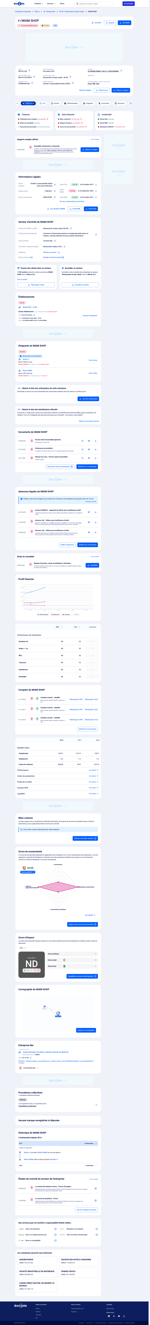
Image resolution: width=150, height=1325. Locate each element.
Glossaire (74, 1311)
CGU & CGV (90, 1323)
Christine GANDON (31, 1061)
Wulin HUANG (43, 1152)
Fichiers (38, 1311)
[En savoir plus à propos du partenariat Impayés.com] (97, 1229)
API (37, 1318)
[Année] (22, 948)
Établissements (71, 103)
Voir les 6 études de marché (86, 1210)
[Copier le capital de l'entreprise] (55, 191)
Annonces (119, 103)
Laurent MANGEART (86, 1061)
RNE (93, 84)
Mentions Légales (129, 1323)
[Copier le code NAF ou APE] (70, 77)
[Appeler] (110, 22)
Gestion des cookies (100, 1323)
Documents (103, 103)
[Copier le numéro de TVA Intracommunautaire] (32, 83)
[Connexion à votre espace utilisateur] (128, 3)
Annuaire (38, 1315)
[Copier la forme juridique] (73, 83)
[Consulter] (89, 441)
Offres (62, 4)
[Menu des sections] (17, 103)
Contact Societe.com (77, 1308)
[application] (58, 596)
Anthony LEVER (56, 1061)
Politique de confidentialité (115, 1323)
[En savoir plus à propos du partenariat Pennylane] (97, 1235)
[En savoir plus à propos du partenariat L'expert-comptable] (55, 1240)
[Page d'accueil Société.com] (19, 4)
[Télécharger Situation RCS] (96, 184)
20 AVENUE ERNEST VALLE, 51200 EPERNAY (103, 71)
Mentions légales (85, 90)
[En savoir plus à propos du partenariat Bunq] (55, 1235)
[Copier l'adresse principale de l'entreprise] (121, 71)
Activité (55, 103)
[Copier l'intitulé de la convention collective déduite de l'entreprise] (64, 247)
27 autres (21, 1063)
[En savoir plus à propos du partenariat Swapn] (55, 1229)
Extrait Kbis (90, 209)
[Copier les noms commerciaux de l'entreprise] (55, 197)
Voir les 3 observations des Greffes (72, 201)
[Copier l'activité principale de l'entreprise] (96, 235)
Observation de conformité (30, 356)
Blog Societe (110, 1308)
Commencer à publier (90, 501)
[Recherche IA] (28, 103)
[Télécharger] (95, 441)
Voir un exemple (95, 139)
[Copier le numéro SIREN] (29, 71)
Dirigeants (88, 103)
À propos (81, 1323)
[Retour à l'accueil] (20, 1305)
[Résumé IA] (82, 441)
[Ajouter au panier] (90, 149)
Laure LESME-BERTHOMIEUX (70, 1061)
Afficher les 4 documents (87, 729)
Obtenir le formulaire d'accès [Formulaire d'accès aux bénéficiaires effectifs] (89, 421)
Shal (97, 84)
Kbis (42, 103)
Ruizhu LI (27, 1152)
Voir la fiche (93, 360)
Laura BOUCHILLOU (44, 1061)
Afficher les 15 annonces (87, 545)
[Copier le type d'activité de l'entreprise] (55, 241)
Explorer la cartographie (86, 1030)
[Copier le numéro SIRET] (34, 77)
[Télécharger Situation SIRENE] (96, 191)
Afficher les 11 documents (87, 467)
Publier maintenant (67, 545)
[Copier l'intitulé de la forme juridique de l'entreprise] (55, 185)
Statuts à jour (102, 90)
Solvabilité (124, 23)
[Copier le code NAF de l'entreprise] (71, 228)
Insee (90, 84)
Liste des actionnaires (88, 399)
